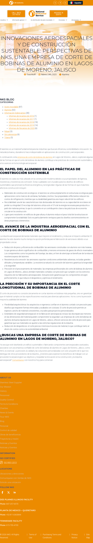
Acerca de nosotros (9, 21)
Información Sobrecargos (15, 113)
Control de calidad (8, 430)
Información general (27, 21)
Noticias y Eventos (8, 443)
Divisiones (71, 21)
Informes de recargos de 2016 (21, 116)
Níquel (7, 131)
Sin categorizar (10, 134)
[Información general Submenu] (36, 21)
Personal (4, 426)
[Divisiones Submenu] (76, 21)
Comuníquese (18, 360)
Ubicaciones (84, 21)
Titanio (7, 137)
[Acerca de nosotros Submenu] (17, 21)
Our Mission (5, 387)
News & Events (7, 412)
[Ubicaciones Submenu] (90, 21)
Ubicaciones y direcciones (12, 474)
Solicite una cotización (10, 482)
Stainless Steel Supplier (11, 382)
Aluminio (8, 110)
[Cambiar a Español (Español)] (75, 3)
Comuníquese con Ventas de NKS (15, 478)
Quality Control (7, 400)
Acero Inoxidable (11, 107)
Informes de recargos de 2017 (21, 119)
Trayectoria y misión (9, 439)
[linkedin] (65, 3)
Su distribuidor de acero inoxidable (50, 21)
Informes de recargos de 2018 (21, 122)
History (3, 391)
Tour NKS (4, 417)
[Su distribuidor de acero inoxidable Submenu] (63, 21)
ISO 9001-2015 (10, 462)
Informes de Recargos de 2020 (22, 128)
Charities (4, 408)
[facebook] (60, 3)
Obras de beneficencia (10, 435)
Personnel (4, 395)
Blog (2, 421)
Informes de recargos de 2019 (21, 125)
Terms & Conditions (9, 404)
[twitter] (55, 3)
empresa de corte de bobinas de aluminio (34, 157)
